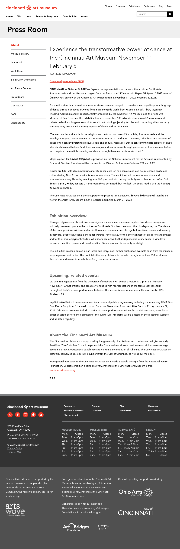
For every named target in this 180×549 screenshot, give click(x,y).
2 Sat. (150, 451)
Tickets (108, 6)
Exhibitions (134, 6)
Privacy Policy (14, 448)
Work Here (17, 71)
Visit (19, 16)
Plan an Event (71, 415)
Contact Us (17, 105)
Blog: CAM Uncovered (23, 80)
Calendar (120, 6)
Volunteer (153, 406)
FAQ (13, 114)
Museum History (20, 54)
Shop (169, 6)
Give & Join (69, 16)
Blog (161, 6)
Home (9, 16)
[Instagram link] (25, 414)
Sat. (64, 451)
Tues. (65, 437)
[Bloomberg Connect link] (10, 414)
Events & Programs (47, 16)
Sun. (64, 455)
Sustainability (18, 123)
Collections (149, 6)
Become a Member (73, 411)
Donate (95, 406)
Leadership (17, 62)
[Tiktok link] (33, 414)
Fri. (63, 448)
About (84, 16)
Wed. (65, 441)
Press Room (17, 97)
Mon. (65, 434)
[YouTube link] (41, 414)
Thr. (64, 444)
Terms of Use (14, 452)
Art (29, 16)
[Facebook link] (17, 414)
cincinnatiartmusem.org (63, 370)
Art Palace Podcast (21, 88)
